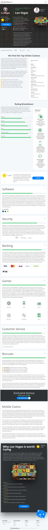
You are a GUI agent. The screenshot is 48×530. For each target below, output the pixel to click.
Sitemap (4, 524)
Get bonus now (24, 398)
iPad (26, 524)
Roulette (38, 525)
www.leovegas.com (35, 97)
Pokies (37, 524)
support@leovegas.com (35, 93)
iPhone (26, 525)
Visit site (38, 178)
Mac (14, 525)
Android (26, 522)
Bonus (15, 522)
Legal (15, 524)
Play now (6, 24)
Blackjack (38, 522)
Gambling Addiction (6, 522)
